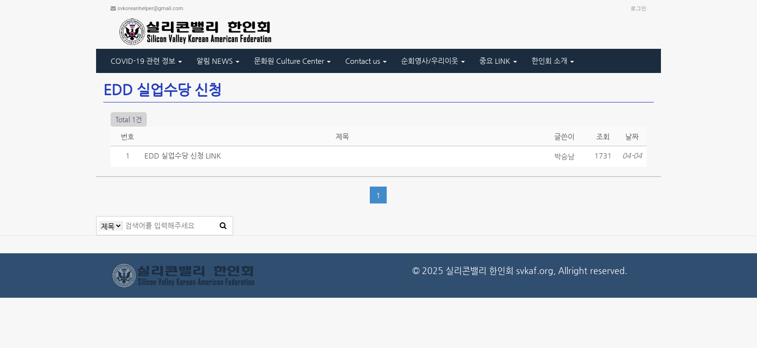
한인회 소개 (553, 61)
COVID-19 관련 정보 (146, 61)
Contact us (366, 61)
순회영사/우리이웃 (433, 61)
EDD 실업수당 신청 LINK (182, 155)
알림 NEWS (217, 61)
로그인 (638, 8)
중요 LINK (498, 61)
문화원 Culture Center (292, 61)
